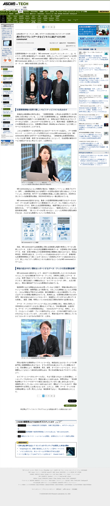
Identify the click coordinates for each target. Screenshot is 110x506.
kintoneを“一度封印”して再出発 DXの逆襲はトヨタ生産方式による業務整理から (91, 127)
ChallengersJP (73, 13)
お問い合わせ (66, 489)
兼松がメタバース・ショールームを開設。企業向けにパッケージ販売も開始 (47, 436)
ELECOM (9, 18)
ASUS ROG (21, 18)
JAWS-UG (37, 474)
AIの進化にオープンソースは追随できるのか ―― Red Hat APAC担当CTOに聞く (90, 118)
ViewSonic (51, 18)
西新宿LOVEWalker (49, 484)
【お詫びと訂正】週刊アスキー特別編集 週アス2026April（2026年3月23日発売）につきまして (93, 160)
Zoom (69, 20)
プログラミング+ (49, 13)
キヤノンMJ (15, 22)
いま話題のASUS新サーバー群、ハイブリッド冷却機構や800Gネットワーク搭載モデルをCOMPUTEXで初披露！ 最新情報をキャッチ (93, 146)
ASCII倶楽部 (104, 12)
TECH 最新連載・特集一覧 (87, 49)
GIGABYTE (27, 18)
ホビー (47, 11)
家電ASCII (17, 13)
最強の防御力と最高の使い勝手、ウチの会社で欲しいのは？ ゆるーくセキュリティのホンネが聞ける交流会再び (93, 80)
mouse (15, 16)
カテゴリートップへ (70, 406)
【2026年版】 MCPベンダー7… (8, 132)
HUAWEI (45, 18)
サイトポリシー (36, 489)
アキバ (60, 11)
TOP (24, 470)
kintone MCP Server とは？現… (8, 98)
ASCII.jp (9, 3)
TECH (22, 3)
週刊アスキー (33, 13)
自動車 (41, 11)
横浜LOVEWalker (40, 484)
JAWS (9, 20)
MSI (39, 16)
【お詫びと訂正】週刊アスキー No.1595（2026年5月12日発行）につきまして (94, 156)
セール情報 (84, 11)
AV (56, 11)
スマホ (65, 11)
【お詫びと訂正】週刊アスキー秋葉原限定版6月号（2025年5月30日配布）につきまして (93, 163)
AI (6, 11)
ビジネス (14, 11)
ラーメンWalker (22, 484)
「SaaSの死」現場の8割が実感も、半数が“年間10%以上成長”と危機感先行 (7, 52)
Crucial (39, 18)
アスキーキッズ (4, 13)
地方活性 (60, 13)
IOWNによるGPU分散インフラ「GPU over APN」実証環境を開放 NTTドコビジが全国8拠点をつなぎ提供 (7, 34)
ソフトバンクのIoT (75, 20)
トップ (3, 11)
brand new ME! (63, 476)
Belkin (57, 18)
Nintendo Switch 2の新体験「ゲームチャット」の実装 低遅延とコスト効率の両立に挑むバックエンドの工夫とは (93, 109)
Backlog (51, 20)
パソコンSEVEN (33, 16)
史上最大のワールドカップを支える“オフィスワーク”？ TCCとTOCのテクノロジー (93, 70)
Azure (27, 20)
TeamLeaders (41, 13)
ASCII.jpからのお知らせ (85, 152)
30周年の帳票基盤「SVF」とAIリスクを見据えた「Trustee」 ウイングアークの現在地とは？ (93, 90)
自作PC (52, 11)
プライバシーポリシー (48, 489)
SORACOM (45, 478)
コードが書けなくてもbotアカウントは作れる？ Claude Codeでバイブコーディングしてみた (51, 454)
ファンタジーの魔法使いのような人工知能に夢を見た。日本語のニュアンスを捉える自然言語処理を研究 (90, 136)
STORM (79, 472)
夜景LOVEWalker (59, 484)
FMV (9, 16)
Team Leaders (52, 480)
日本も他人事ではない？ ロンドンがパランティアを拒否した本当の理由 (43, 445)
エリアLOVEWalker (30, 484)
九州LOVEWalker (68, 484)
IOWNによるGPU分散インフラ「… (8, 78)
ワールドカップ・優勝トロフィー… (8, 118)
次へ (52, 27)
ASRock (33, 18)
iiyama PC (49, 472)
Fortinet (57, 20)
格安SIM (11, 13)
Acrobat (15, 20)
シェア (34, 48)
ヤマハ (63, 20)
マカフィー (9, 22)
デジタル (26, 11)
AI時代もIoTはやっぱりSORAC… (7, 105)
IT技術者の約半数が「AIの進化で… (8, 92)
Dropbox (39, 20)
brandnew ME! (33, 22)
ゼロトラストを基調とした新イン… (8, 125)
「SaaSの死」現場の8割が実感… (7, 85)
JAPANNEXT (21, 22)
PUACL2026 (66, 13)
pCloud (39, 22)
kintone (21, 20)
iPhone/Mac (34, 11)
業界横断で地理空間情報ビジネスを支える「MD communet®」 (48, 432)
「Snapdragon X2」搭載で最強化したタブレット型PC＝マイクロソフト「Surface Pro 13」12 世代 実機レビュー (57, 449)
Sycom (27, 16)
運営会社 (58, 489)
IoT (10, 11)
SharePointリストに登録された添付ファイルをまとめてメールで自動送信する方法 (93, 101)
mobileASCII (61, 482)
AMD (15, 18)
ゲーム (78, 11)
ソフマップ (27, 22)
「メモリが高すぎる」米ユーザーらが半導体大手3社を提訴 (39, 451)
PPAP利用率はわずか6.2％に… (7, 72)
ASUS (45, 16)
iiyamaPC (21, 16)
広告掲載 (74, 489)
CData (45, 20)
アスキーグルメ (25, 13)
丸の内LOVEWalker (77, 484)
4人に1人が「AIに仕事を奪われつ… (8, 112)
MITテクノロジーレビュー (70, 482)
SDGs (55, 13)
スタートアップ (71, 11)
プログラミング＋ (60, 480)
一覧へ (106, 152)
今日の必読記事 (36, 482)
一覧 (47, 49)
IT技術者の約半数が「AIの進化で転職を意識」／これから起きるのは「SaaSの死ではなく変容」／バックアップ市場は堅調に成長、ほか (93, 58)
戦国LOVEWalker (87, 484)
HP (51, 16)
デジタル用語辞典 (52, 482)
